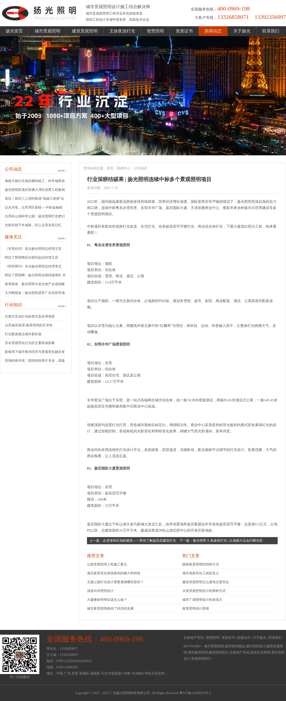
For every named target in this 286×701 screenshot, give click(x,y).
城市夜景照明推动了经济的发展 (110, 608)
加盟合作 (243, 637)
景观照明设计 (201, 658)
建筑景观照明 (85, 31)
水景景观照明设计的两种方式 (204, 591)
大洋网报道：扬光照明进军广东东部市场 (35, 293)
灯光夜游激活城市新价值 (23, 334)
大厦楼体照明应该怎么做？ (107, 600)
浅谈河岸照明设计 (100, 591)
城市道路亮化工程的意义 (200, 573)
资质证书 (184, 31)
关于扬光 (241, 31)
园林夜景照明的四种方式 (200, 564)
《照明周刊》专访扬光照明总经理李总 (33, 266)
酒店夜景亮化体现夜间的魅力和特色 (113, 573)
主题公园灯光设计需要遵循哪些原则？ (115, 582)
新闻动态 (213, 31)
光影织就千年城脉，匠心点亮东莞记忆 (33, 225)
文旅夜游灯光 (122, 31)
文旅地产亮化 (194, 637)
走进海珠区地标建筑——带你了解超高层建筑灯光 (139, 540)
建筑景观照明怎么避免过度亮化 (205, 582)
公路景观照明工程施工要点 (107, 564)
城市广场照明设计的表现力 (202, 600)
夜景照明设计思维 (195, 608)
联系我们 (270, 31)
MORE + (62, 170)
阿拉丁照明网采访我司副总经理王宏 (31, 257)
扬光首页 (14, 31)
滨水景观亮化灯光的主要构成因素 (30, 343)
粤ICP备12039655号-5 (195, 693)
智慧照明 (155, 31)
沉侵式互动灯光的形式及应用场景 (30, 316)
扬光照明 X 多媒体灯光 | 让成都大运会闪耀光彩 (228, 540)
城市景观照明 (47, 31)
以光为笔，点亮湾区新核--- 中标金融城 (33, 207)
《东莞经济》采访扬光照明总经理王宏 (33, 249)
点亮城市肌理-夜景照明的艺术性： (30, 325)
